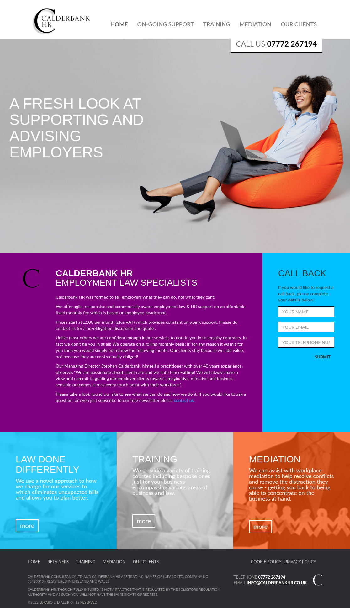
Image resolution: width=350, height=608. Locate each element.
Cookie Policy (266, 561)
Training (216, 24)
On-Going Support (165, 24)
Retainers (58, 561)
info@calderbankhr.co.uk (277, 582)
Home (119, 24)
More (27, 525)
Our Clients (299, 24)
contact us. (184, 400)
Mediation (255, 24)
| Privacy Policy (299, 561)
